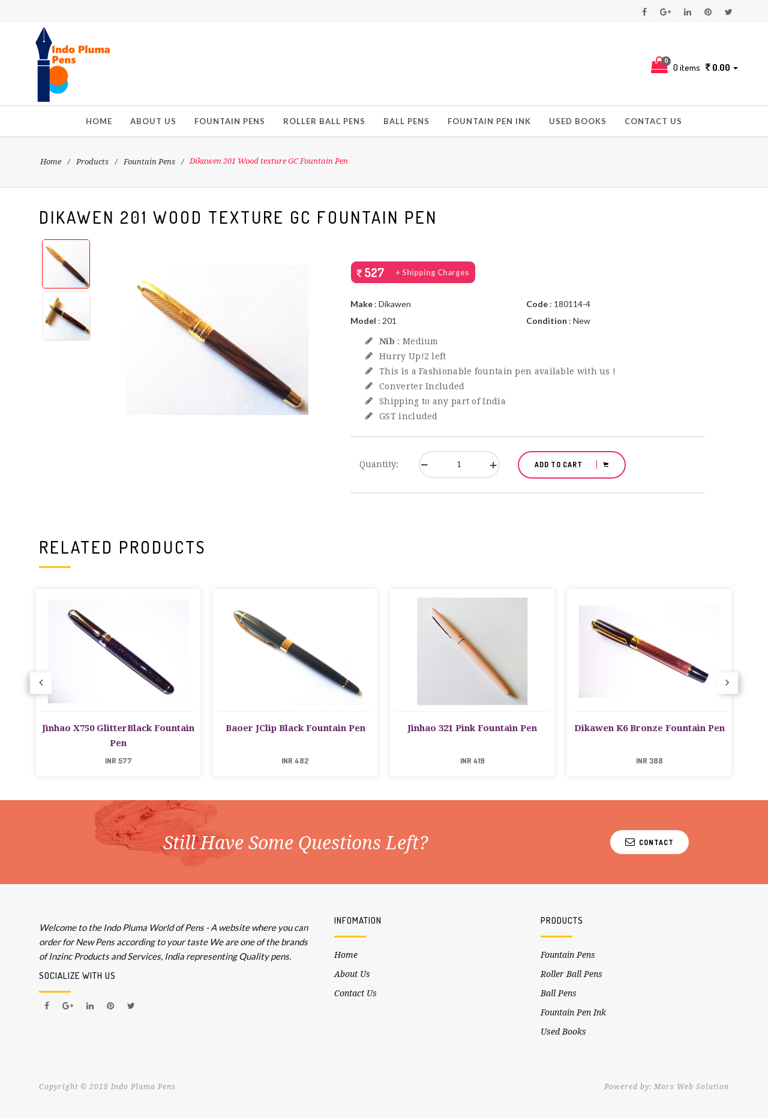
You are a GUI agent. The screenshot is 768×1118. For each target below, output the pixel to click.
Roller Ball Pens (324, 121)
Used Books (578, 121)
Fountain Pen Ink (489, 121)
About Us (153, 121)
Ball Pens (406, 121)
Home (99, 121)
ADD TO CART (572, 464)
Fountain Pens (229, 121)
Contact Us (653, 121)
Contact (649, 842)
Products (92, 161)
